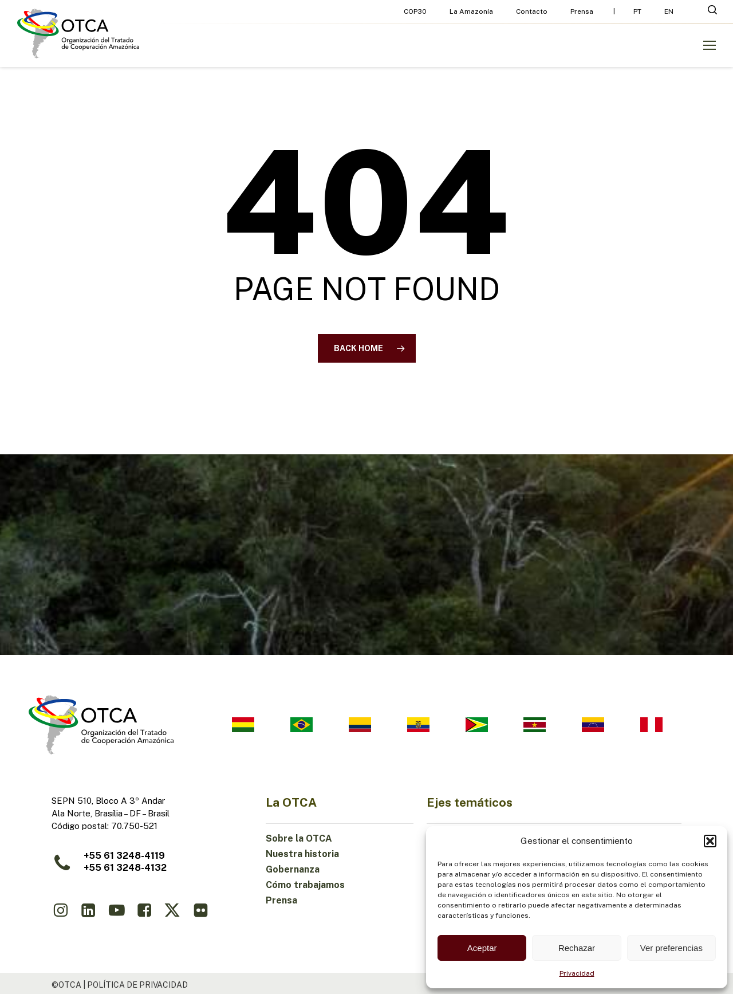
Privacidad (576, 973)
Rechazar (576, 948)
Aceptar (482, 948)
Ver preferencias (671, 948)
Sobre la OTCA (299, 838)
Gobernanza (293, 869)
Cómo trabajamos (305, 884)
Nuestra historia (302, 853)
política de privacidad (137, 984)
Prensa (281, 900)
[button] (710, 841)
